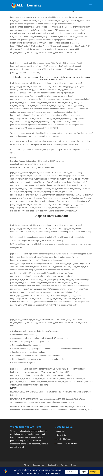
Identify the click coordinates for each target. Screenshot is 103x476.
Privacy (64, 465)
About (26, 465)
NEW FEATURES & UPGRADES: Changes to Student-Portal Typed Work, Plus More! (46, 392)
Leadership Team (63, 439)
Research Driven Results (66, 443)
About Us (60, 431)
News (73, 465)
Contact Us (61, 435)
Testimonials (38, 465)
